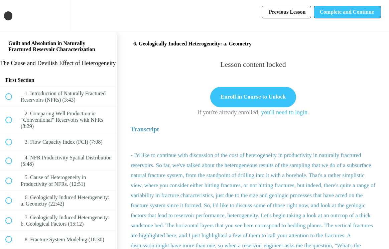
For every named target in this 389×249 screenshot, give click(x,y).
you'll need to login (284, 112)
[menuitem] (58, 16)
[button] (12, 16)
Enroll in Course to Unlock (253, 97)
